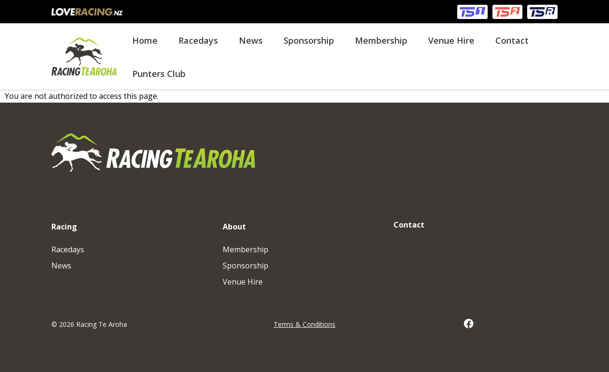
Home (144, 40)
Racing (64, 226)
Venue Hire (451, 40)
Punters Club (159, 73)
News (251, 40)
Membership (381, 40)
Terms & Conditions (304, 324)
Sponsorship (309, 40)
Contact (512, 40)
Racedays (198, 40)
